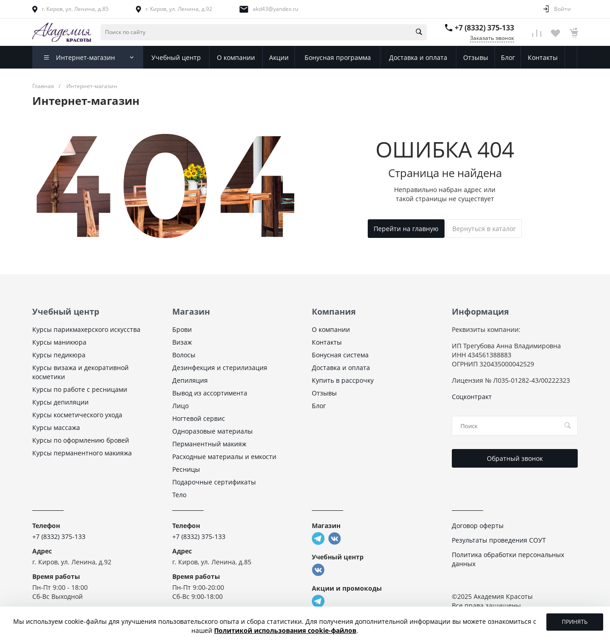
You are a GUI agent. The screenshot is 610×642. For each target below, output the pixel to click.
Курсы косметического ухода (77, 414)
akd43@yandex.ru (275, 9)
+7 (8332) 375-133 (484, 28)
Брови (182, 329)
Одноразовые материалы (212, 431)
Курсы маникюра (59, 342)
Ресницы (186, 469)
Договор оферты (478, 525)
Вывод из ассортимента (209, 393)
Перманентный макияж (209, 444)
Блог (319, 405)
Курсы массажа (56, 427)
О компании (331, 329)
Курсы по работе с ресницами (79, 389)
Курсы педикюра (58, 355)
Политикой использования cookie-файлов (285, 630)
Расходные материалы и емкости (224, 456)
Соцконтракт (472, 396)
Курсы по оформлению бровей (80, 440)
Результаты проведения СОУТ (499, 540)
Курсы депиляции (60, 402)
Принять (575, 622)
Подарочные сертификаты (214, 482)
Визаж (182, 342)
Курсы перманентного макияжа (82, 453)
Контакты (327, 342)
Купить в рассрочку (343, 380)
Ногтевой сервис (198, 418)
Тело (179, 494)
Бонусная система (340, 355)
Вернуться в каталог (484, 228)
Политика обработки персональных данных (508, 559)
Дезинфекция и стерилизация (219, 367)
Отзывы (324, 393)
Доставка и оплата (341, 367)
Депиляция (190, 380)
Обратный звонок (515, 458)
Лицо (180, 405)
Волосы (183, 355)
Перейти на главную (406, 228)
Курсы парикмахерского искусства (86, 329)
